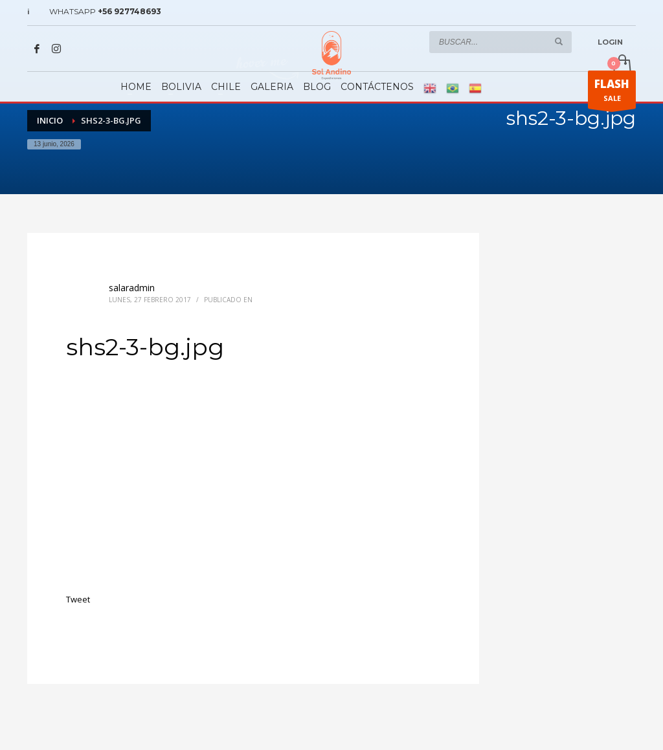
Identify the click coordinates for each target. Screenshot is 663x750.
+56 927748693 (129, 11)
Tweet (78, 599)
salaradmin (132, 287)
